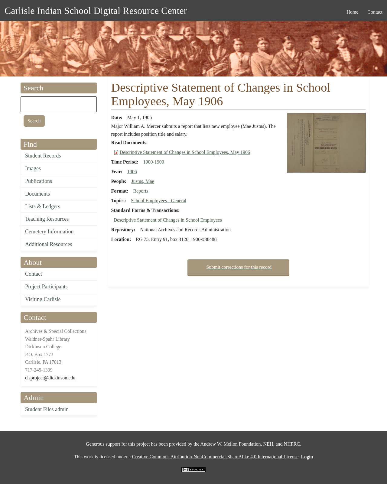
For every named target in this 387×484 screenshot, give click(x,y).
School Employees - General (159, 200)
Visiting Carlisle (42, 299)
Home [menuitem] (352, 12)
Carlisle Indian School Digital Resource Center (96, 10)
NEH (268, 444)
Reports (140, 190)
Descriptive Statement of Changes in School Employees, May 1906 (185, 152)
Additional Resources (48, 244)
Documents (37, 194)
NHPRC (292, 444)
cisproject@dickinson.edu (50, 377)
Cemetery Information (49, 232)
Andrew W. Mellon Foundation (230, 444)
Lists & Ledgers (42, 206)
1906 (132, 171)
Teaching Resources (47, 219)
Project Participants (46, 287)
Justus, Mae (142, 181)
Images (33, 168)
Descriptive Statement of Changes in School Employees (168, 220)
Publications (38, 181)
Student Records (43, 156)
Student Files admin (47, 409)
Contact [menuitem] (374, 12)
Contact (33, 274)
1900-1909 (153, 161)
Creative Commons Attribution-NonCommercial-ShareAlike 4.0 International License (215, 456)
